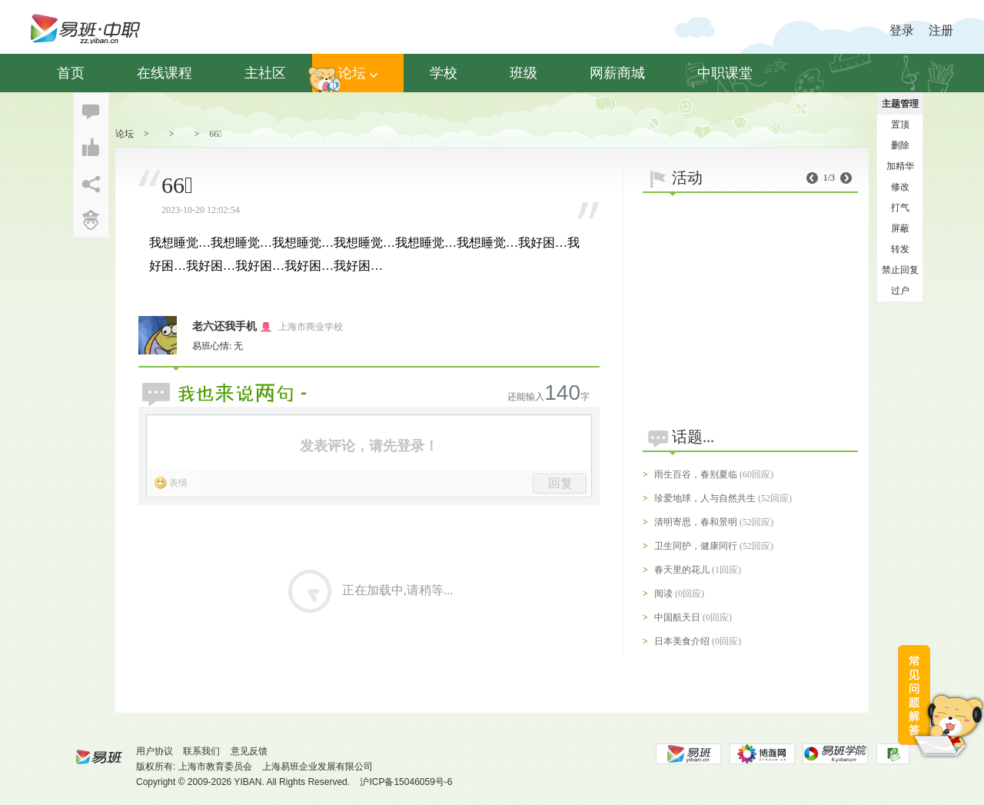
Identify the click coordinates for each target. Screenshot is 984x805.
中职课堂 (725, 73)
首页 (71, 73)
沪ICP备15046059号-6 (406, 782)
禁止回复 (900, 269)
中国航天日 (677, 617)
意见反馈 (249, 751)
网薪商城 (617, 73)
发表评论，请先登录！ (369, 446)
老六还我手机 (224, 326)
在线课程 (164, 73)
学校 (443, 73)
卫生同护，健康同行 (695, 546)
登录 (901, 30)
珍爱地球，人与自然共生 (705, 498)
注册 (941, 30)
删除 (900, 145)
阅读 (663, 593)
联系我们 (201, 751)
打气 (900, 207)
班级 (523, 73)
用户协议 (154, 751)
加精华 (900, 166)
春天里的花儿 (682, 569)
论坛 (357, 73)
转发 (900, 249)
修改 (900, 186)
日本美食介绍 (682, 641)
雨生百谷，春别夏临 (695, 474)
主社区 (265, 73)
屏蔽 (900, 228)
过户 (900, 290)
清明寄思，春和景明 (695, 522)
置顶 (900, 124)
